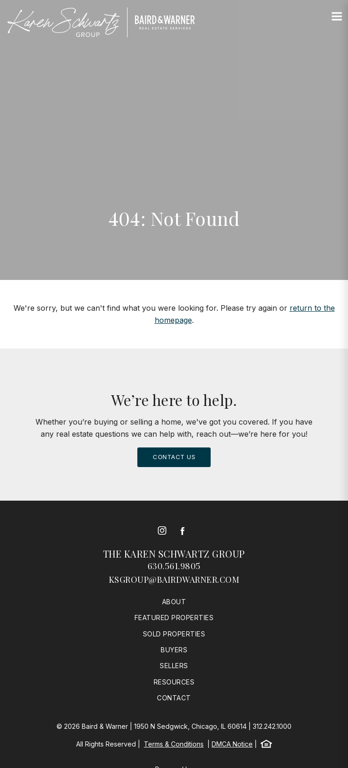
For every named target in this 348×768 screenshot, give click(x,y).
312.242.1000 (272, 726)
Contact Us (174, 457)
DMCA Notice (232, 744)
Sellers (174, 666)
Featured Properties (174, 617)
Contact (174, 698)
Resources (174, 682)
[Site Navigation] (337, 17)
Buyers (174, 650)
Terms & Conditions (174, 744)
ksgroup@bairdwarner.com (174, 579)
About (174, 602)
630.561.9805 (174, 566)
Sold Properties (174, 634)
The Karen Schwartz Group (174, 553)
